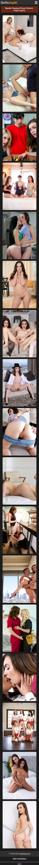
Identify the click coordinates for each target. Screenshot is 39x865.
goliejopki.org (25, 854)
